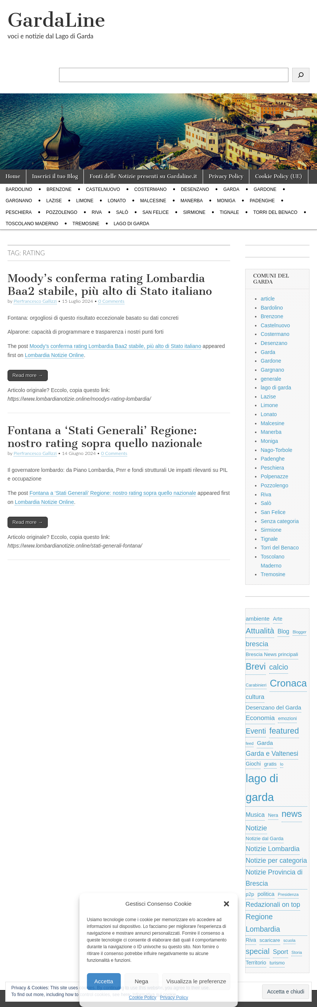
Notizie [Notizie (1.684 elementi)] (256, 828)
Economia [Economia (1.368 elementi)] (260, 718)
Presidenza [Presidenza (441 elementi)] (288, 894)
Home (13, 176)
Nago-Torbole (276, 450)
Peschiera (19, 212)
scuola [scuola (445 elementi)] (290, 940)
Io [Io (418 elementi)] (282, 764)
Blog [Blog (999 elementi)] (283, 631)
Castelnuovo (103, 189)
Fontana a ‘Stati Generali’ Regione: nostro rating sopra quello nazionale (105, 437)
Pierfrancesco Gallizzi (35, 301)
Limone (84, 200)
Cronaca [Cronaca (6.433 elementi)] (288, 683)
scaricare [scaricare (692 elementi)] (269, 940)
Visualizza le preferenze (196, 981)
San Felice (156, 212)
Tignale (229, 212)
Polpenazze (274, 476)
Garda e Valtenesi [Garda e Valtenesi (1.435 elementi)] (272, 753)
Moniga (226, 200)
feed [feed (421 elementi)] (249, 743)
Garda (231, 189)
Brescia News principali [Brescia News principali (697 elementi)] (272, 654)
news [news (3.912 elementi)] (292, 814)
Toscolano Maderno (32, 223)
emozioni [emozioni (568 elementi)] (287, 718)
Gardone (264, 189)
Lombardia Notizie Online (54, 355)
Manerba (191, 200)
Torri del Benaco (275, 212)
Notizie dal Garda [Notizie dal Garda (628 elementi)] (264, 838)
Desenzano (195, 189)
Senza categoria (280, 521)
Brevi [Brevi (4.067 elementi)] (256, 666)
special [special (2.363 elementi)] (257, 951)
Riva (97, 212)
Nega (141, 981)
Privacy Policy (174, 997)
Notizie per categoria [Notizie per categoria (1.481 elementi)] (276, 860)
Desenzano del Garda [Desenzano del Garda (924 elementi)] (273, 707)
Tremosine (86, 223)
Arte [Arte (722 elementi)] (277, 619)
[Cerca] (300, 75)
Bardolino (19, 189)
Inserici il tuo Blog (55, 176)
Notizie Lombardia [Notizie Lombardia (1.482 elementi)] (272, 849)
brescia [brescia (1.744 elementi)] (257, 644)
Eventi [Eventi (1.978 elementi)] (256, 731)
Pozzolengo (61, 212)
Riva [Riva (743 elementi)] (251, 940)
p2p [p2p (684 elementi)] (250, 894)
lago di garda (131, 223)
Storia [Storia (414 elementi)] (296, 952)
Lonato (117, 200)
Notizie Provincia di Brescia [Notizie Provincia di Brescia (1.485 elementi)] (274, 877)
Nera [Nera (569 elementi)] (273, 815)
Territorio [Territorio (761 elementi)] (256, 963)
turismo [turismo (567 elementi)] (277, 963)
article (268, 299)
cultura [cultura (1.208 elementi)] (255, 696)
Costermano (150, 189)
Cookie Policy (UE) (278, 176)
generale (271, 379)
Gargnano (19, 200)
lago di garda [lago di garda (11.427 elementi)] (262, 787)
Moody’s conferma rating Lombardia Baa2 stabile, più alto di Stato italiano (110, 285)
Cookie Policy (142, 997)
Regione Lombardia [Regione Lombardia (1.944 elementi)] (263, 922)
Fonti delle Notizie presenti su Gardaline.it (143, 176)
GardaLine (56, 20)
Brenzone (59, 189)
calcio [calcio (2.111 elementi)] (278, 667)
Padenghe (262, 200)
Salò (122, 212)
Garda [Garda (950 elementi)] (265, 743)
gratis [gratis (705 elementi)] (270, 764)
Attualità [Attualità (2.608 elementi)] (260, 630)
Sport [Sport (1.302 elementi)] (280, 951)
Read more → (27, 375)
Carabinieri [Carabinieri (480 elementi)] (256, 685)
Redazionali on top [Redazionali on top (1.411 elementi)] (273, 904)
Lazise (54, 200)
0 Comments (111, 301)
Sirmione (194, 212)
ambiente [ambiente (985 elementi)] (258, 618)
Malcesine (153, 200)
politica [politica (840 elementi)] (266, 894)
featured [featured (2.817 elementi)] (284, 730)
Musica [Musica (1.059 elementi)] (255, 815)
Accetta (103, 981)
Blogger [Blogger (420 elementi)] (299, 632)
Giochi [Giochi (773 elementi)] (253, 764)
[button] (226, 904)
